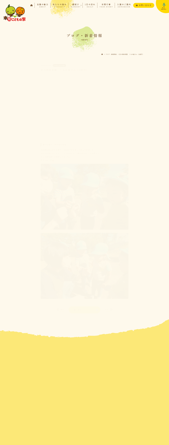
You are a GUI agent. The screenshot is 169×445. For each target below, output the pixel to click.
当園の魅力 (43, 5)
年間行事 (106, 5)
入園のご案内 (124, 5)
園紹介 (76, 5)
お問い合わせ (145, 5)
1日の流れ (90, 5)
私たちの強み (60, 5)
